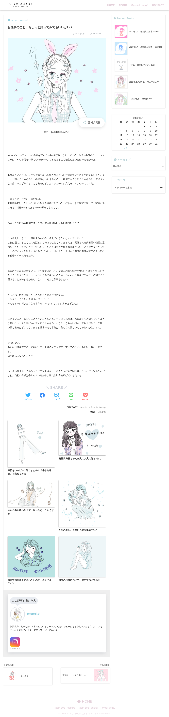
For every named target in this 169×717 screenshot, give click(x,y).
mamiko (84, 407)
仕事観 (102, 412)
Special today (98, 407)
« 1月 (126, 148)
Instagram (15, 648)
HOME (84, 701)
